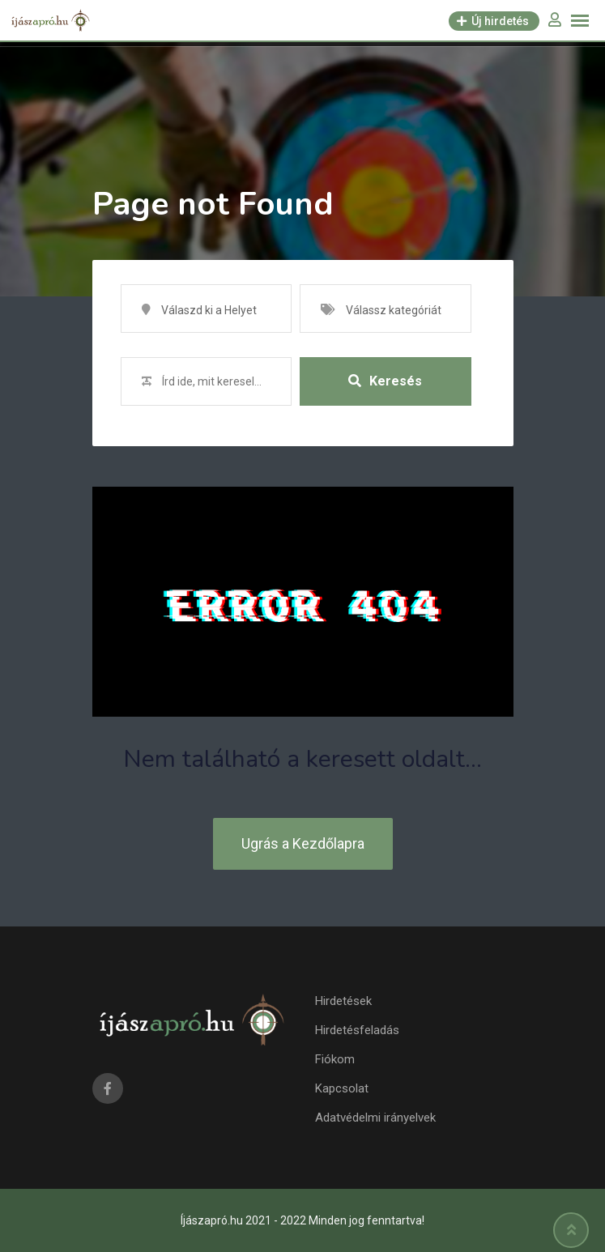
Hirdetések (343, 1001)
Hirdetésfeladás (357, 1030)
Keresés (385, 381)
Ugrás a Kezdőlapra (302, 843)
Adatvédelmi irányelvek (375, 1117)
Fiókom (335, 1059)
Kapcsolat (342, 1088)
